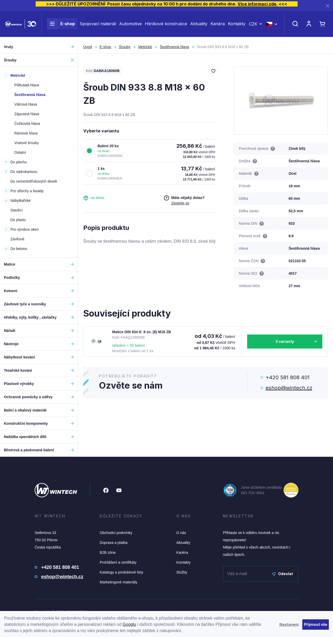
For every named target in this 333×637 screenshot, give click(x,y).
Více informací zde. (258, 4)
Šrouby (124, 47)
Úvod (87, 47)
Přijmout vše (315, 624)
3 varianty (285, 341)
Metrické (145, 47)
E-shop (61, 25)
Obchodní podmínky (116, 533)
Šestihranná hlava (174, 47)
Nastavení (289, 624)
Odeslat (282, 573)
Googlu (129, 624)
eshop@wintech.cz (289, 388)
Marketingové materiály (118, 582)
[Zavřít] (327, 5)
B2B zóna (108, 552)
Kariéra (217, 25)
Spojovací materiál (98, 25)
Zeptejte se (180, 203)
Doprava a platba (113, 543)
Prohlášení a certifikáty (118, 562)
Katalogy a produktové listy (121, 572)
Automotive (130, 25)
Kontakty (236, 25)
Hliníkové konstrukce (166, 25)
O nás (181, 533)
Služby (181, 572)
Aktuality (198, 25)
